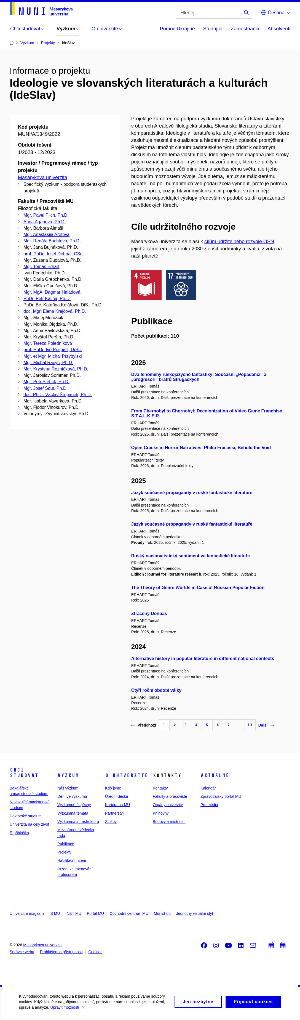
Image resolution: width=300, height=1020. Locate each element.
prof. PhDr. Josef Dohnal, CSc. (53, 253)
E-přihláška (19, 833)
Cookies (96, 952)
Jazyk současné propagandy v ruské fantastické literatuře (191, 492)
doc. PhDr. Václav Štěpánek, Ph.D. (57, 394)
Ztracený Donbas (149, 613)
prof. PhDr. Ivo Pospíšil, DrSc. (52, 349)
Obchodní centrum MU (128, 913)
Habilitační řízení (71, 860)
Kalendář (208, 788)
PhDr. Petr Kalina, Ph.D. (47, 298)
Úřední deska (116, 796)
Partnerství (114, 813)
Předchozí (143, 725)
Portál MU (95, 913)
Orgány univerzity (168, 804)
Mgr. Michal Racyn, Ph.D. (48, 362)
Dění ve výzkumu (72, 796)
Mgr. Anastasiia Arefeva (46, 234)
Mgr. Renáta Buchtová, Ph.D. (52, 241)
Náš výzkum (67, 788)
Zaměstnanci (245, 28)
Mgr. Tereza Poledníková (47, 343)
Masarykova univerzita (42, 177)
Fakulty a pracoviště (170, 796)
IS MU (54, 913)
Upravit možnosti (68, 1011)
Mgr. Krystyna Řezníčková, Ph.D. (55, 369)
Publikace (65, 844)
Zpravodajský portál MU (220, 796)
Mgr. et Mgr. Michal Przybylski (52, 356)
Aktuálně (214, 775)
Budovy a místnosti (169, 821)
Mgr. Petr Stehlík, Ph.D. (46, 381)
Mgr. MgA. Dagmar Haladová (51, 292)
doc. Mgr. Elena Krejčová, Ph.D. (54, 311)
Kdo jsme (113, 788)
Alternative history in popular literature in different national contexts (202, 658)
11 (250, 725)
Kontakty (160, 788)
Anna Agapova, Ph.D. (44, 221)
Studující (213, 28)
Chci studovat (24, 772)
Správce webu (22, 952)
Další (266, 725)
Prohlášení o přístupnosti (61, 952)
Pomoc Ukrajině (177, 28)
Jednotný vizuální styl (194, 913)
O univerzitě (126, 775)
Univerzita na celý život (29, 824)
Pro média (209, 804)
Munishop (162, 913)
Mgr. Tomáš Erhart (41, 266)
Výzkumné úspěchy (74, 804)
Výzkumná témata (72, 813)
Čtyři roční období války (156, 690)
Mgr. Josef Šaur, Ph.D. (45, 388)
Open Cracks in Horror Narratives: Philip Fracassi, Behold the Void (201, 447)
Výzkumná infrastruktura (78, 821)
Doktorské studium (26, 816)
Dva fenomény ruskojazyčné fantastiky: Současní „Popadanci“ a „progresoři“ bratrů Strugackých (198, 377)
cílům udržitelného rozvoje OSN (239, 241)
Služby (111, 821)
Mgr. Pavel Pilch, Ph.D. (46, 215)
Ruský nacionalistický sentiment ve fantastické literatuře (190, 555)
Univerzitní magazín (27, 913)
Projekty (64, 852)
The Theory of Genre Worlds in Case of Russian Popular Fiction (197, 587)
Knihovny (161, 813)
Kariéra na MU (117, 804)
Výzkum (68, 775)
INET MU (73, 913)
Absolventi (278, 28)
